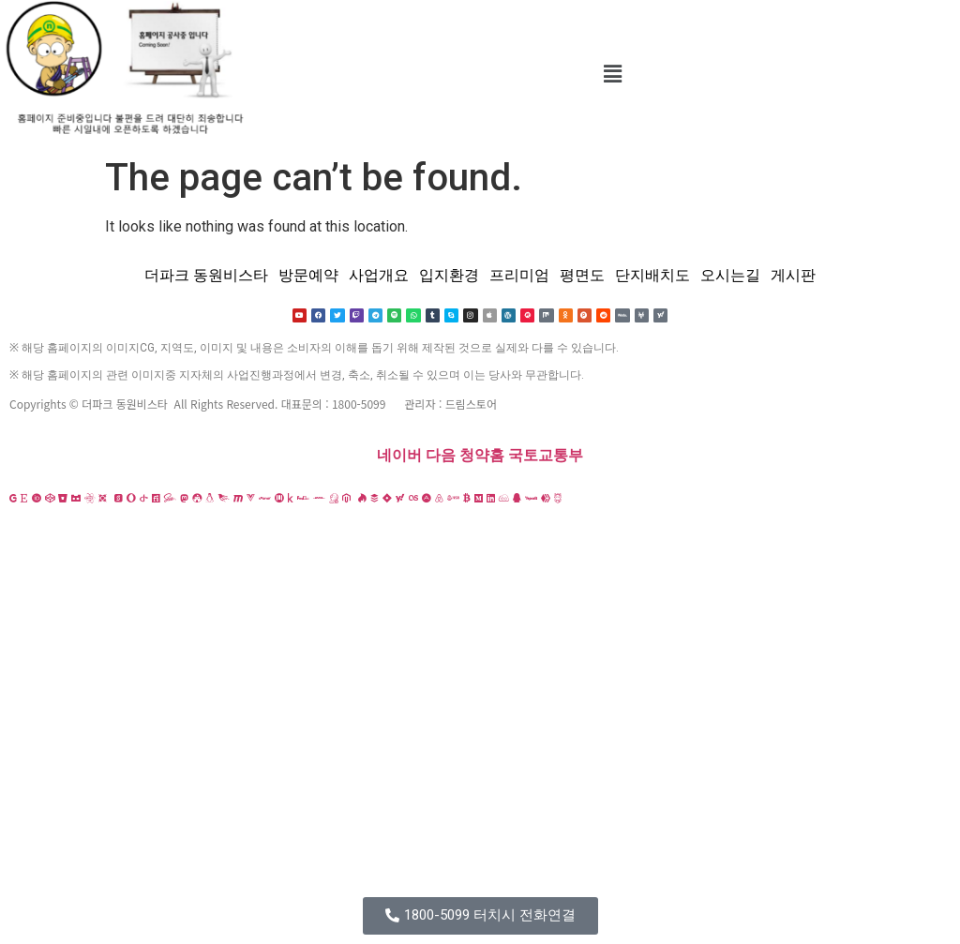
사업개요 (379, 275)
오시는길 (730, 275)
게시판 (793, 275)
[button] (612, 74)
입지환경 (449, 275)
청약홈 (481, 456)
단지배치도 (652, 275)
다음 (441, 456)
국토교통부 (545, 456)
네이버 (399, 456)
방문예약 (308, 275)
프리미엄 (519, 275)
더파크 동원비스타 (206, 275)
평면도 (582, 275)
